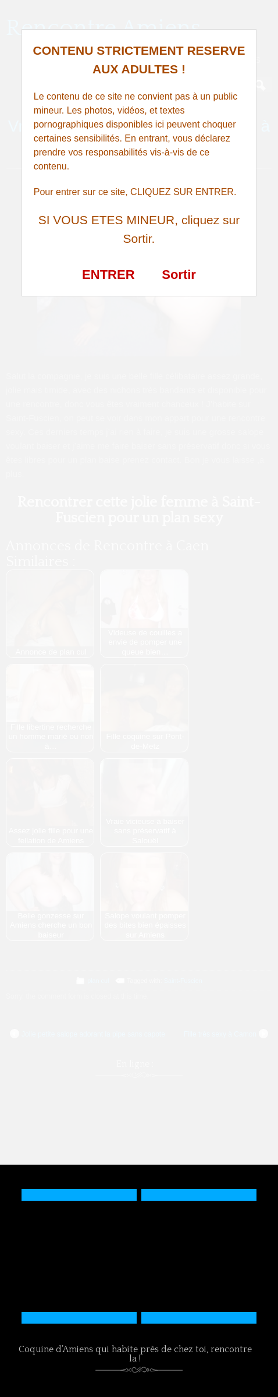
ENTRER (108, 274)
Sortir (179, 274)
